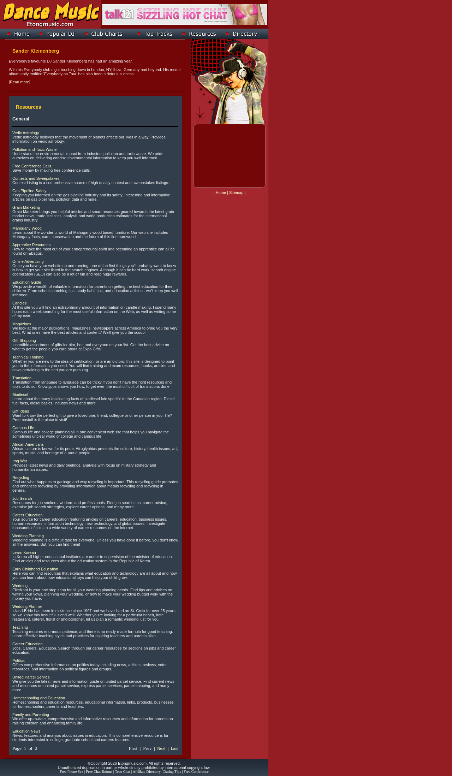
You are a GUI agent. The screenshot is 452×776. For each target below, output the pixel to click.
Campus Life (23, 428)
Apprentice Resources (31, 245)
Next (161, 748)
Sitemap (236, 192)
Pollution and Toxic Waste (34, 149)
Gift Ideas (20, 411)
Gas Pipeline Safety (29, 191)
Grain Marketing (26, 207)
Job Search (22, 498)
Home (221, 192)
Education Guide (26, 282)
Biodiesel (20, 394)
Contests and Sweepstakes (35, 178)
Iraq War (19, 461)
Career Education (27, 515)
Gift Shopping (24, 340)
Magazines (21, 324)
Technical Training (27, 357)
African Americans (28, 444)
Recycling (20, 477)
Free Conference (196, 772)
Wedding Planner (27, 606)
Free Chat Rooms (99, 772)
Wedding (20, 586)
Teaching (20, 627)
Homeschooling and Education (38, 698)
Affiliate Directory (147, 772)
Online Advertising (28, 261)
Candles (19, 303)
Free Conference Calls (31, 166)
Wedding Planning (28, 536)
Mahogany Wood (27, 228)
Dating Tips (172, 772)
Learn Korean (24, 552)
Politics (18, 660)
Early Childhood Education (35, 569)
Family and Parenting (30, 714)
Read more (19, 82)
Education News (26, 731)
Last (174, 748)
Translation (21, 378)
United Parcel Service (31, 677)
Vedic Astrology (25, 133)
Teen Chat (122, 772)
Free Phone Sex (71, 772)
